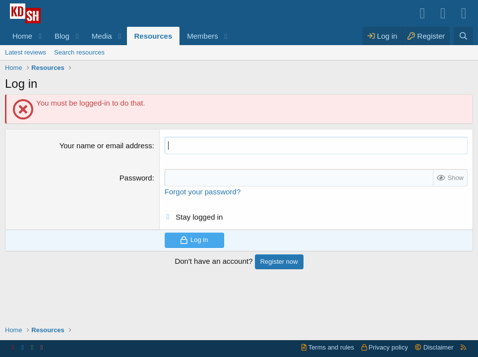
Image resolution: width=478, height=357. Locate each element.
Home (22, 36)
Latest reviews (25, 52)
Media (102, 36)
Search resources (79, 52)
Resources (153, 36)
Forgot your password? (202, 191)
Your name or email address (106, 145)
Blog (62, 36)
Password (136, 178)
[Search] (463, 36)
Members (202, 36)
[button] (40, 36)
